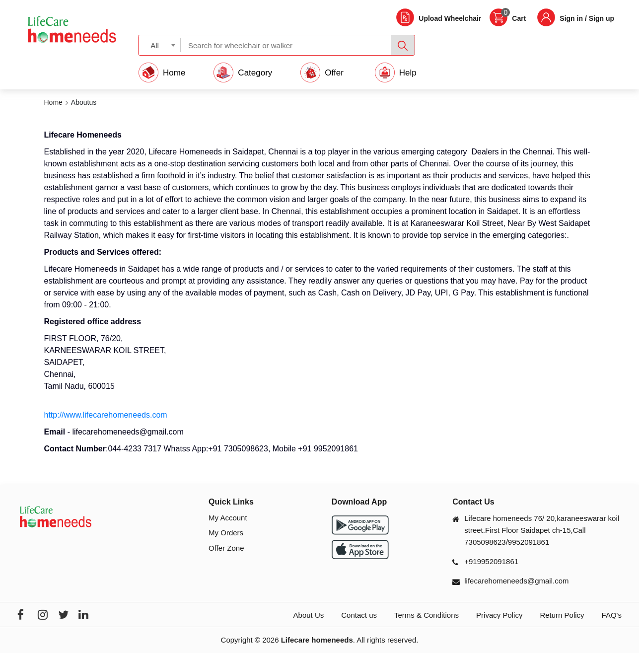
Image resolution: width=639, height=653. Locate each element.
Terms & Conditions (426, 615)
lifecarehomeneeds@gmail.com (516, 581)
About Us (308, 615)
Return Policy (562, 615)
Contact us (359, 615)
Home (53, 102)
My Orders (226, 532)
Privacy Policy (499, 615)
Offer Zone (226, 548)
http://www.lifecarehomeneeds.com (105, 415)
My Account (228, 517)
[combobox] (160, 45)
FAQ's (612, 615)
